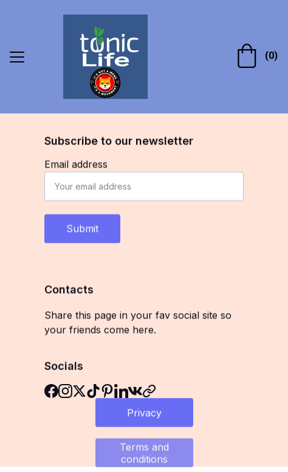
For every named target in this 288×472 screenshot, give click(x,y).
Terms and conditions (144, 454)
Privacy (144, 412)
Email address (76, 164)
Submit (82, 229)
